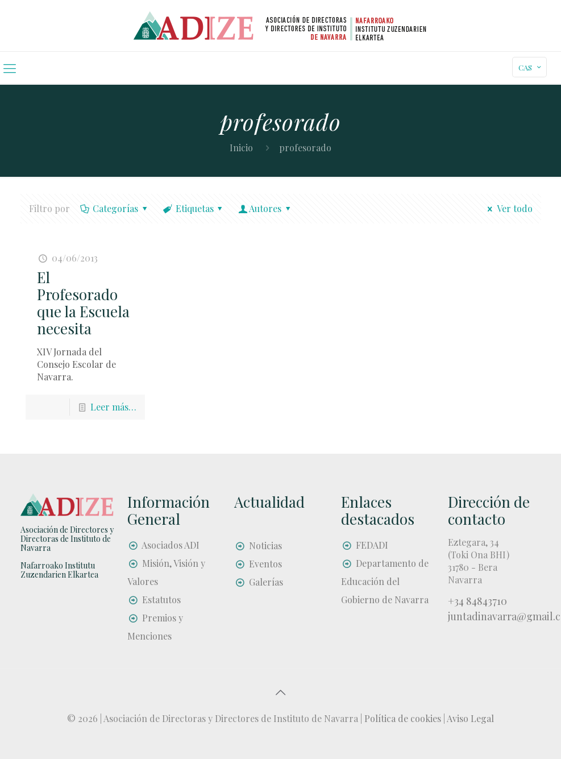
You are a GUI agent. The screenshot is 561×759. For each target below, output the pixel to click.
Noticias (265, 545)
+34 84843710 (477, 601)
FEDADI (372, 545)
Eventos (265, 564)
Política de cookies (402, 718)
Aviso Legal (470, 718)
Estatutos (161, 599)
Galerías (266, 582)
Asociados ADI (171, 545)
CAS (530, 67)
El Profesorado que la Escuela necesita (83, 302)
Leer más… (113, 407)
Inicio (241, 148)
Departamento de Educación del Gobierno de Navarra (385, 581)
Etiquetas (193, 208)
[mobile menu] (9, 67)
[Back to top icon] (281, 692)
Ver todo (508, 208)
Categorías (114, 208)
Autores (265, 208)
